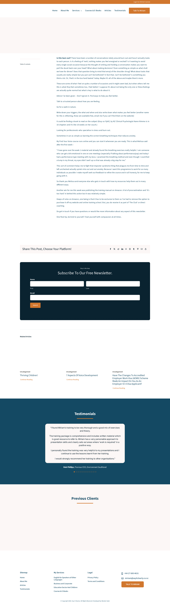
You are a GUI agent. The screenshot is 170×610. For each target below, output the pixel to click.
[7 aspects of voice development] (85, 342)
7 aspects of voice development (82, 375)
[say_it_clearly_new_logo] (28, 7)
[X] (114, 249)
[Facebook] (110, 249)
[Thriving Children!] (39, 342)
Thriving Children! (29, 375)
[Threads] (130, 249)
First (31, 288)
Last (87, 288)
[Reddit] (118, 249)
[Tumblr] (134, 249)
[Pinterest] (138, 249)
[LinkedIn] (122, 249)
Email (32, 293)
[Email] (142, 249)
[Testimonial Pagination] (74, 471)
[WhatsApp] (126, 249)
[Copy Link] (146, 249)
